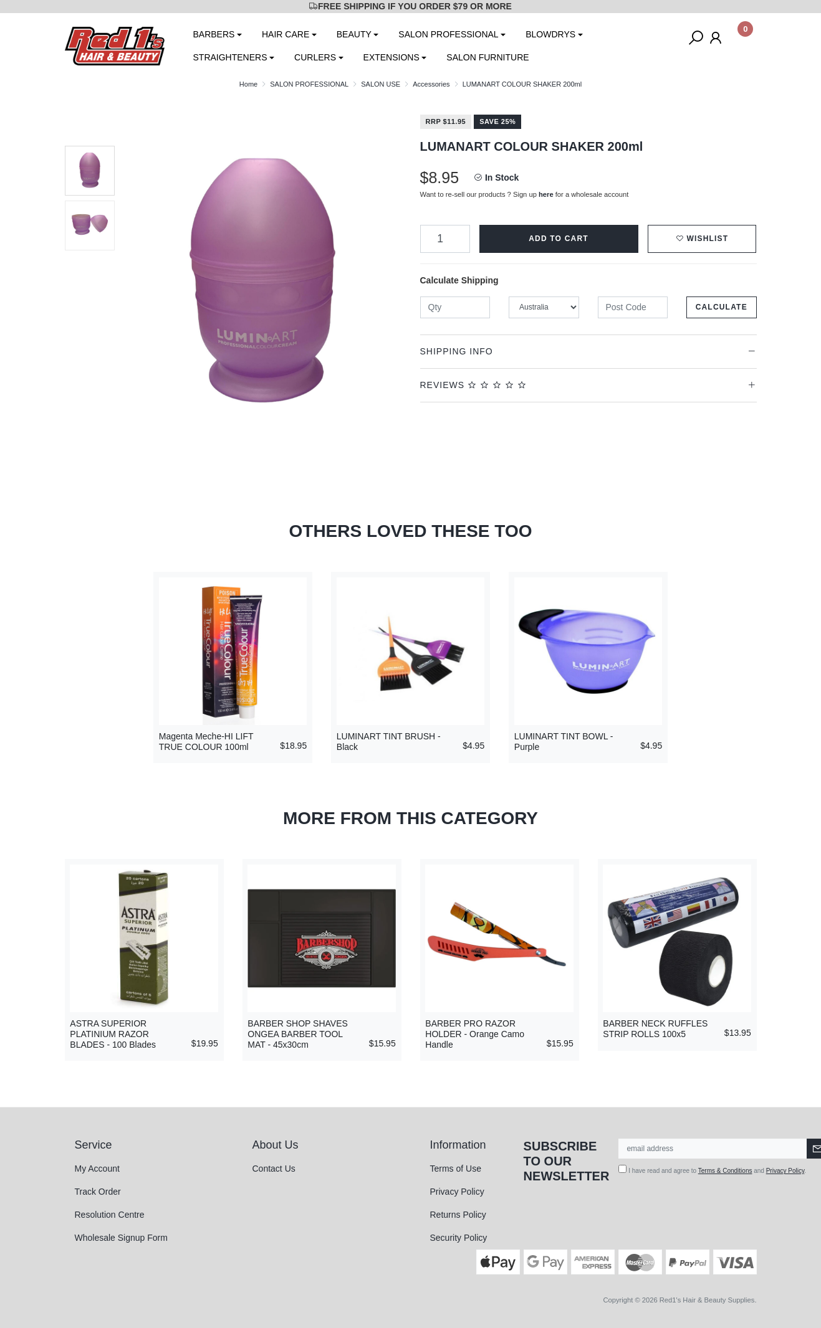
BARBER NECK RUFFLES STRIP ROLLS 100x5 (655, 1028)
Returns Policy (458, 1215)
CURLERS (315, 57)
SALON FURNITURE (487, 57)
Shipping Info (456, 351)
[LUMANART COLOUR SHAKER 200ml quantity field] (445, 239)
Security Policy (458, 1238)
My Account (97, 1169)
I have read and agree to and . (712, 1169)
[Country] (544, 307)
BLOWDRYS (550, 34)
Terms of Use (455, 1169)
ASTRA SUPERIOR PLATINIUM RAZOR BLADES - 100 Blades (113, 1034)
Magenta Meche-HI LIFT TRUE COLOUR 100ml (206, 741)
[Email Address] (712, 1149)
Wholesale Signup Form (121, 1238)
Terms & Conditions (725, 1170)
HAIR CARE (285, 34)
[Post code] (633, 307)
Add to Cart (558, 238)
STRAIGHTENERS (230, 57)
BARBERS (214, 34)
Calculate (721, 307)
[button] (702, 239)
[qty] (455, 307)
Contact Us (273, 1169)
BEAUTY (354, 34)
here (546, 194)
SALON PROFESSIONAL (448, 34)
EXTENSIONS (391, 57)
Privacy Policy (457, 1192)
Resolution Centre (110, 1215)
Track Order (98, 1192)
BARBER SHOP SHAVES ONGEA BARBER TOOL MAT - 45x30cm (297, 1034)
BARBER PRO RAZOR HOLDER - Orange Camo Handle (474, 1034)
